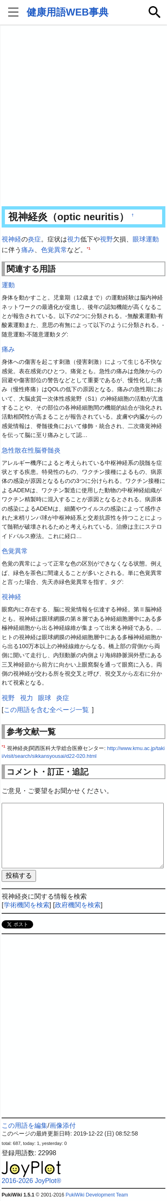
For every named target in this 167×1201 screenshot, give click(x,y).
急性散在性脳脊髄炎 (31, 450)
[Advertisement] (83, 116)
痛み (27, 249)
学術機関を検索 (27, 904)
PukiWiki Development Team (96, 1195)
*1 (88, 248)
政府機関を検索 (78, 904)
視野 (106, 239)
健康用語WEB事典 (67, 12)
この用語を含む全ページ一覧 (46, 709)
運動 (152, 239)
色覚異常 (54, 249)
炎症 (34, 239)
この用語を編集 (24, 1125)
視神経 (11, 239)
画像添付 (63, 1125)
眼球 (139, 239)
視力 (73, 239)
